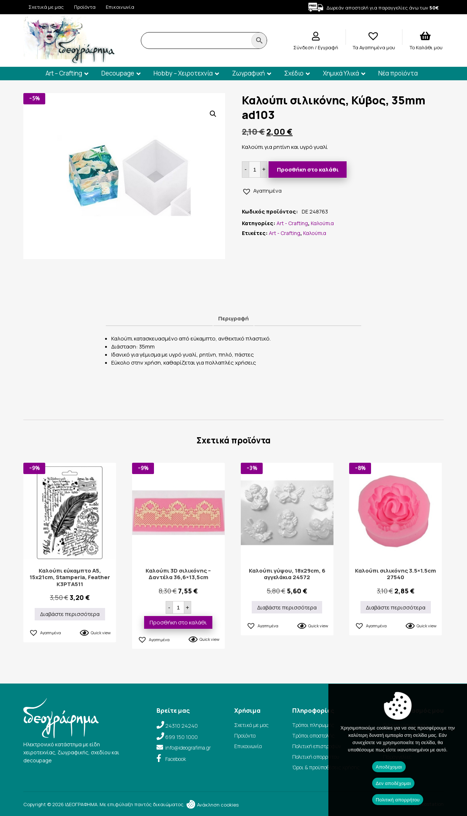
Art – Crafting (64, 73)
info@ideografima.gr (188, 747)
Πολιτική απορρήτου (315, 756)
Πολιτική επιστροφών (316, 746)
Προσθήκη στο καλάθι (308, 169)
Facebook (175, 758)
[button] (213, 113)
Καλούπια (322, 223)
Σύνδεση (304, 47)
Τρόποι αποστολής (313, 735)
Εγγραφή (328, 47)
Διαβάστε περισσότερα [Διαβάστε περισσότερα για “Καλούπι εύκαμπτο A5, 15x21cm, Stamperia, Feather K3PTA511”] (70, 614)
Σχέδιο (294, 73)
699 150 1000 (181, 737)
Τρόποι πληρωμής (313, 724)
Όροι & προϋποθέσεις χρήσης (326, 767)
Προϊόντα (85, 7)
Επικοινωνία (120, 7)
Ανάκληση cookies (212, 804)
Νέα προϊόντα (398, 73)
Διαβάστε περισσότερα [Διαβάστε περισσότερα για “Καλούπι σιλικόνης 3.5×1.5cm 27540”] (395, 607)
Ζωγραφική (248, 73)
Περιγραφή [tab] (233, 318)
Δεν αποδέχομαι (393, 783)
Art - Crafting (292, 223)
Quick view (101, 632)
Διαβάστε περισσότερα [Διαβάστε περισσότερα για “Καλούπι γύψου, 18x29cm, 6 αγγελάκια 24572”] (287, 607)
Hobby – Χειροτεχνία (183, 73)
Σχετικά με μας (46, 7)
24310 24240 (181, 725)
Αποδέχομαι (389, 767)
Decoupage (117, 73)
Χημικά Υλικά (341, 73)
